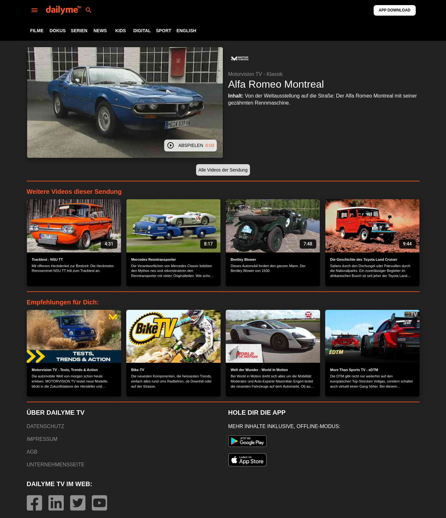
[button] (239, 58)
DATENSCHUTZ (45, 426)
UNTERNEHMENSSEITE (55, 464)
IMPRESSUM (42, 439)
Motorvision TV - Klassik (255, 74)
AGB (32, 452)
